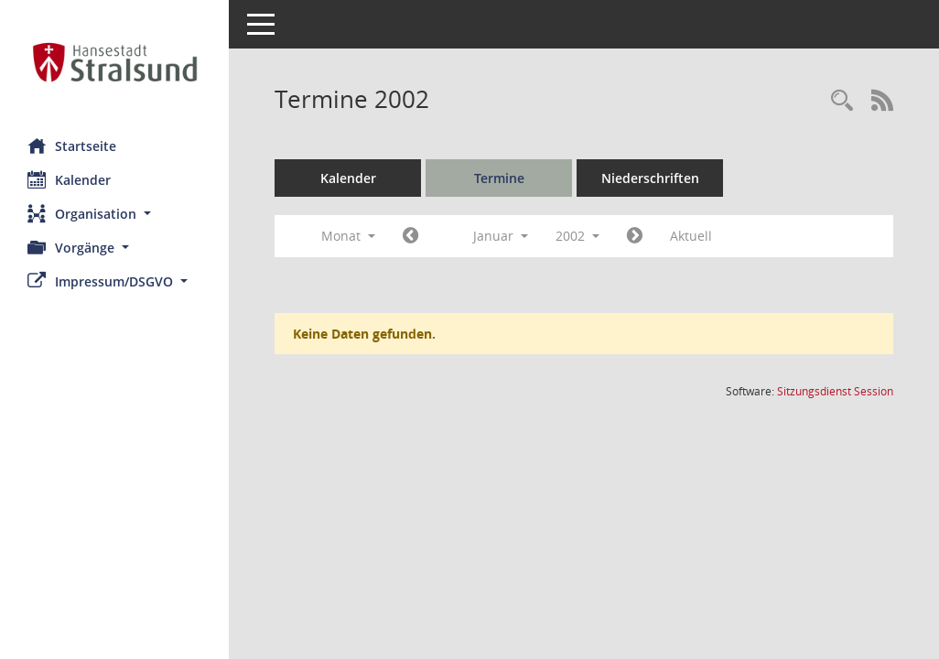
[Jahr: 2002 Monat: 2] (634, 236)
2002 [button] (577, 235)
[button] (114, 214)
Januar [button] (500, 235)
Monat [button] (348, 235)
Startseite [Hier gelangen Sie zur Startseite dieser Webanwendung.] (71, 145)
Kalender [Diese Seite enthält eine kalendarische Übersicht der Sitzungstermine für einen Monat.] (69, 179)
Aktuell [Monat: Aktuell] (691, 235)
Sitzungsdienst (835, 391)
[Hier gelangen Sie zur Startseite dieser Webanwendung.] (114, 62)
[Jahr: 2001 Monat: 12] (410, 236)
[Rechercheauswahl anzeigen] (842, 101)
